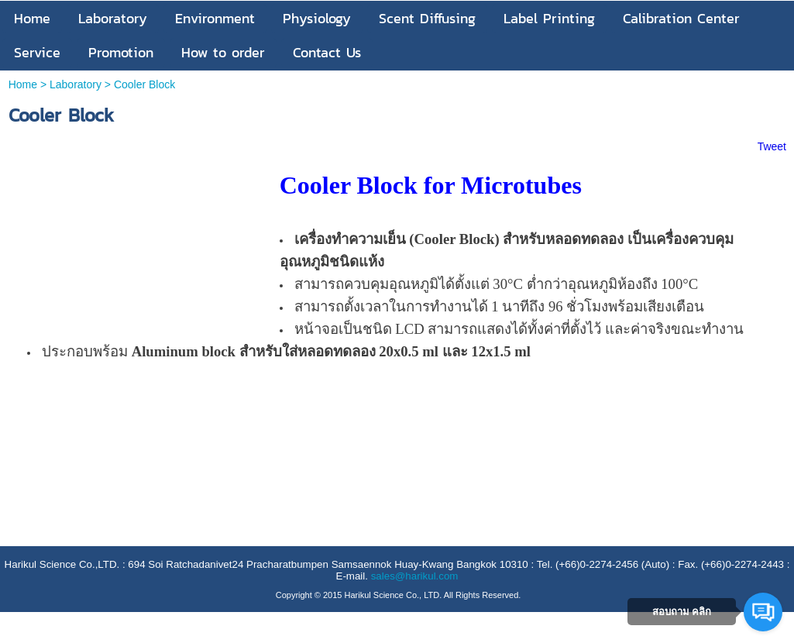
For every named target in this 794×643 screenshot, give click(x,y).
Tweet (772, 146)
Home (23, 84)
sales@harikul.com (415, 576)
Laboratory (75, 84)
